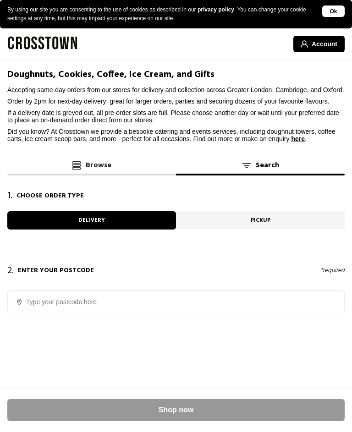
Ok (333, 11)
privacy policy (216, 9)
